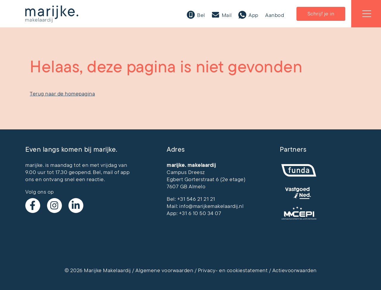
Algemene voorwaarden (164, 270)
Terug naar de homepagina (62, 94)
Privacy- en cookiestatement (233, 270)
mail (108, 172)
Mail (226, 15)
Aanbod (274, 15)
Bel (200, 15)
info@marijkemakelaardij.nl (211, 206)
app (125, 172)
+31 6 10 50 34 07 (200, 213)
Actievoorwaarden (294, 270)
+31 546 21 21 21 (196, 199)
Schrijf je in (321, 14)
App (252, 15)
